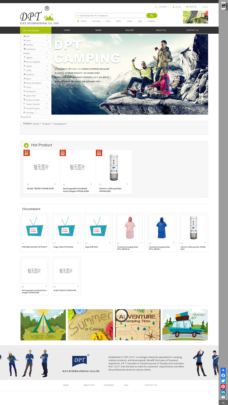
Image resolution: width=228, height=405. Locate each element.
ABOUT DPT (89, 385)
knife (118, 21)
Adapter (151, 21)
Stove (83, 21)
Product (46, 123)
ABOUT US (161, 30)
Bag (140, 21)
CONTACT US (192, 30)
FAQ (126, 385)
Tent (108, 21)
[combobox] (116, 15)
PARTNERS (109, 385)
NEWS (98, 30)
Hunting (96, 21)
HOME (67, 30)
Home (36, 123)
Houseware (59, 123)
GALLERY (130, 30)
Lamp (129, 21)
